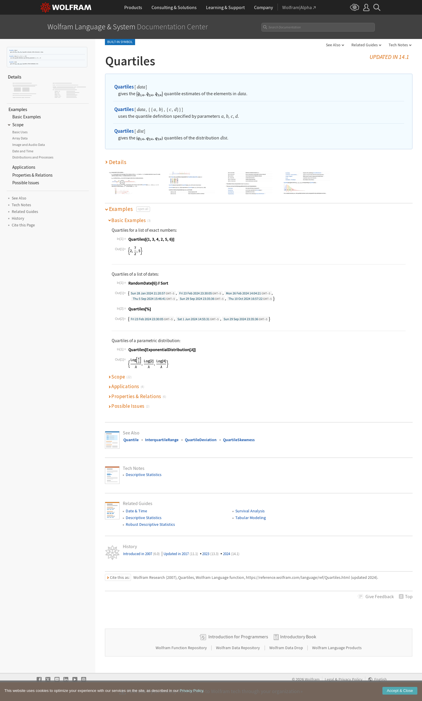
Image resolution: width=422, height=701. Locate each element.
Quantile (131, 439)
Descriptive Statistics (143, 474)
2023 (210, 553)
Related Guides (364, 44)
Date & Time (136, 511)
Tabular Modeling (250, 517)
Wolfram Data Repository (238, 647)
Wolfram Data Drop (286, 647)
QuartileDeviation (201, 439)
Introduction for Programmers (238, 636)
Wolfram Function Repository (182, 647)
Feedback (379, 596)
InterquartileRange (161, 439)
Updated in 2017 (181, 553)
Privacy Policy (350, 679)
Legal (329, 679)
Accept (400, 691)
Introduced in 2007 (141, 553)
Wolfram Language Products (337, 647)
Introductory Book (298, 636)
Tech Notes (398, 44)
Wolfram (312, 679)
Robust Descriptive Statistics (150, 524)
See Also (333, 44)
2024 (231, 553)
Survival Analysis (250, 511)
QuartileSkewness (239, 439)
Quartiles (11, 50)
